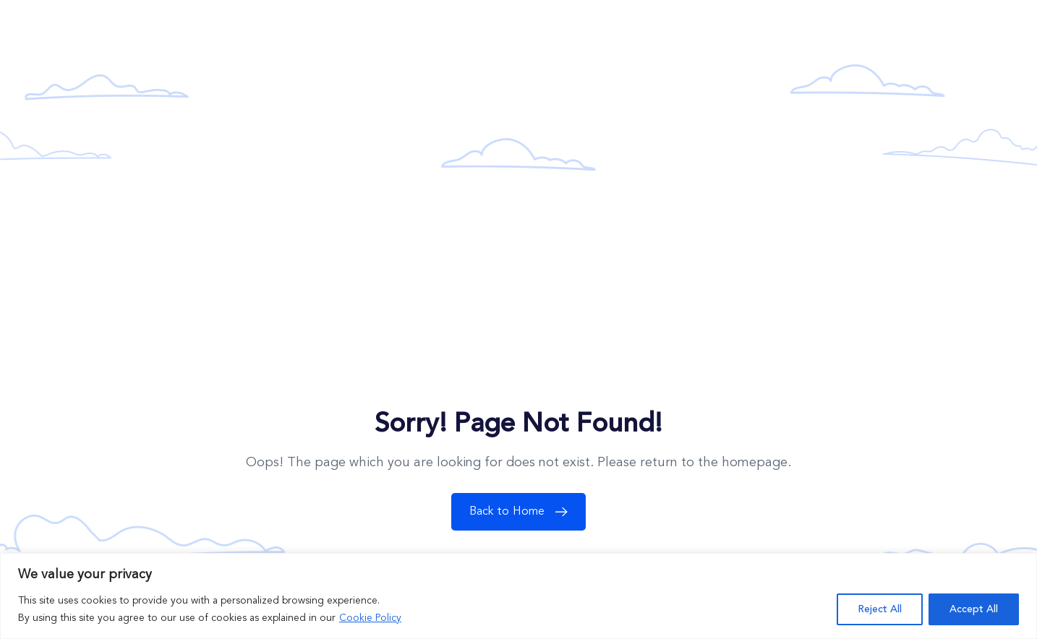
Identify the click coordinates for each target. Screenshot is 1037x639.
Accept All (973, 609)
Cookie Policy (370, 618)
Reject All (880, 609)
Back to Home (522, 512)
